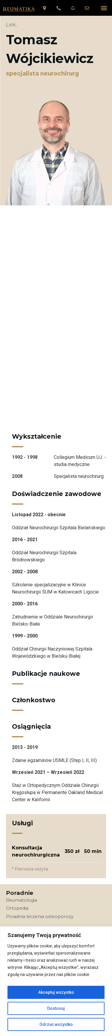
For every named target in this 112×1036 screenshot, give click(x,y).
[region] (56, 981)
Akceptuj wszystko (56, 992)
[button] (104, 8)
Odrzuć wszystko (56, 1024)
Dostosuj (56, 1008)
